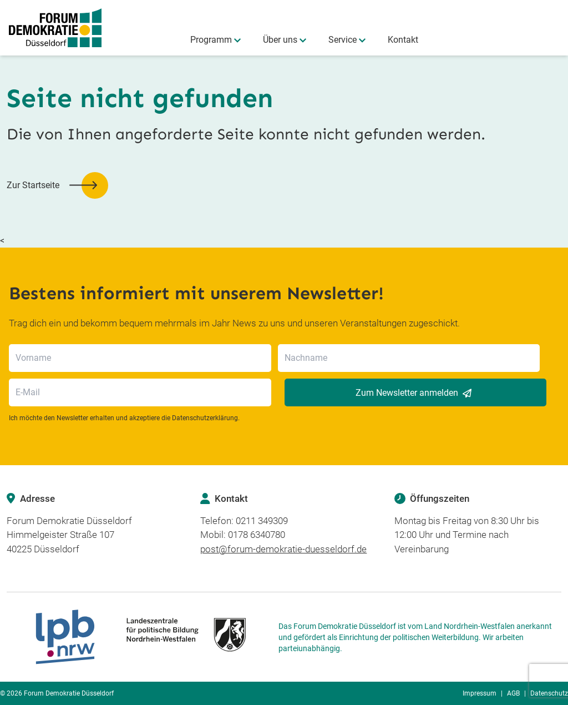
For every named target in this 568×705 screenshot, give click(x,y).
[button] (57, 185)
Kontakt (403, 39)
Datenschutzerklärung (205, 418)
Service (342, 39)
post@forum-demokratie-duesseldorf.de (283, 549)
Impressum (479, 693)
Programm (211, 39)
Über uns (280, 39)
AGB (513, 693)
